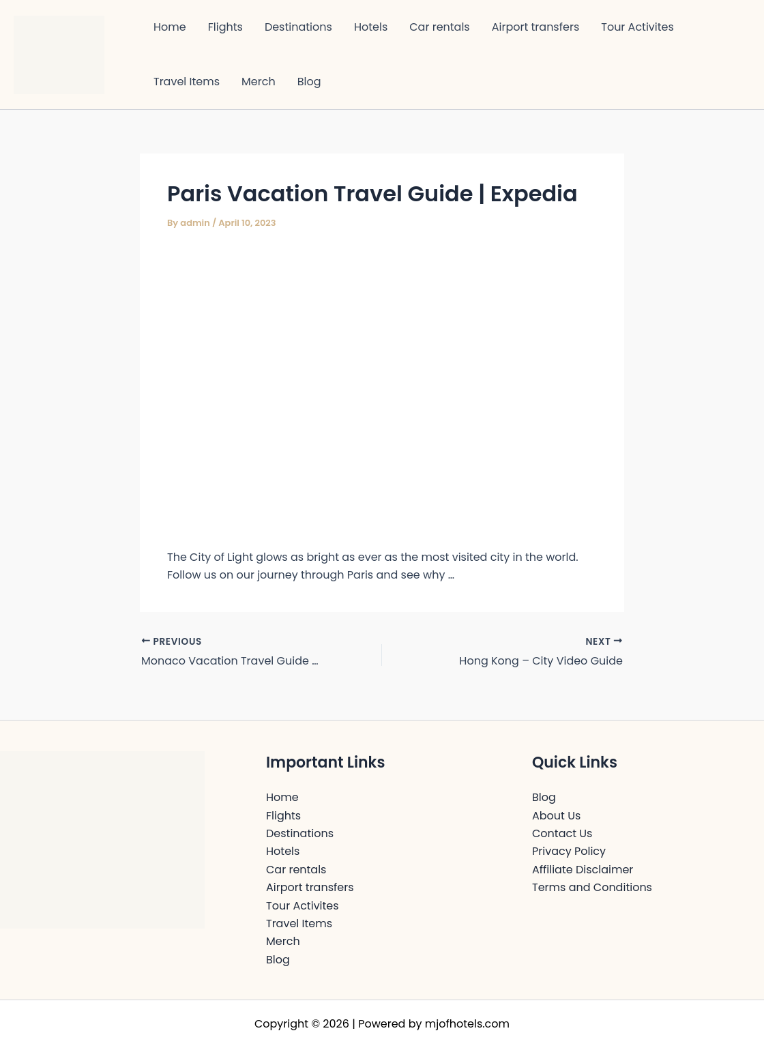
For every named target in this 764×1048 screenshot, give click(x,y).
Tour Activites (637, 27)
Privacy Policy (569, 851)
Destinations (298, 27)
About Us (556, 816)
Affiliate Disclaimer (582, 869)
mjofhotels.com (467, 1024)
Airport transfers (536, 27)
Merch (258, 81)
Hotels (370, 27)
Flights (225, 27)
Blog (309, 81)
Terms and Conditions (592, 887)
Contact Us (562, 833)
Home (169, 27)
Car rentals (439, 27)
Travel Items (186, 81)
